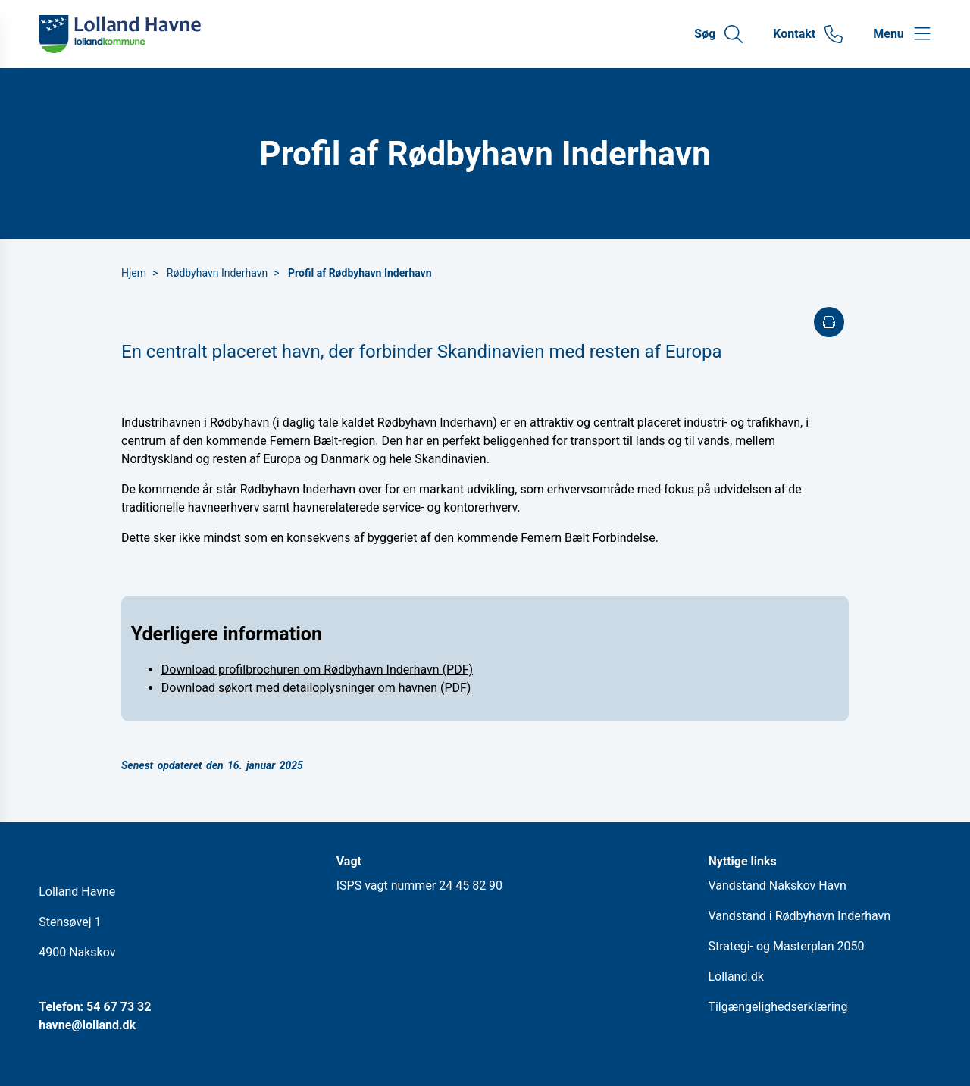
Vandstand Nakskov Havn (777, 885)
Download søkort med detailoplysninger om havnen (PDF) (316, 688)
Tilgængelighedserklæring (777, 1007)
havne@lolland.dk (87, 1025)
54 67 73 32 (118, 1007)
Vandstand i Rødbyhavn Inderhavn (799, 916)
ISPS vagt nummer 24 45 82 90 (419, 885)
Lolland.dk (735, 976)
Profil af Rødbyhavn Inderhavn (359, 273)
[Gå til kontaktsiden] (808, 34)
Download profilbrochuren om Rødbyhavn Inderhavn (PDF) (317, 669)
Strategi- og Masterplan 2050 (786, 946)
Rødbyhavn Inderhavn (217, 273)
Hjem (133, 273)
